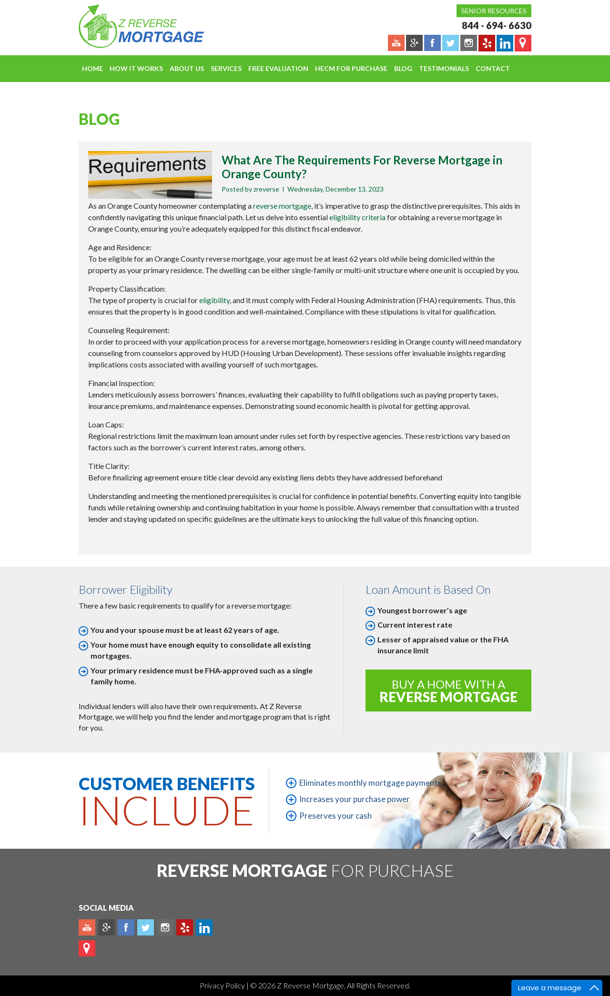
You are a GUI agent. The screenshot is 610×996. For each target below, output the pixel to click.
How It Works (136, 68)
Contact (493, 68)
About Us (187, 68)
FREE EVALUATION (278, 68)
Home (92, 68)
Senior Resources (494, 11)
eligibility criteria (357, 217)
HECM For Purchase (351, 68)
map (87, 948)
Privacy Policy (223, 985)
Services (226, 68)
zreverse (266, 189)
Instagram (165, 927)
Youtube (87, 927)
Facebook (126, 927)
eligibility (214, 300)
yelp (184, 927)
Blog (403, 68)
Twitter (145, 927)
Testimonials (444, 68)
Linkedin (204, 927)
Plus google (106, 927)
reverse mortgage (282, 205)
